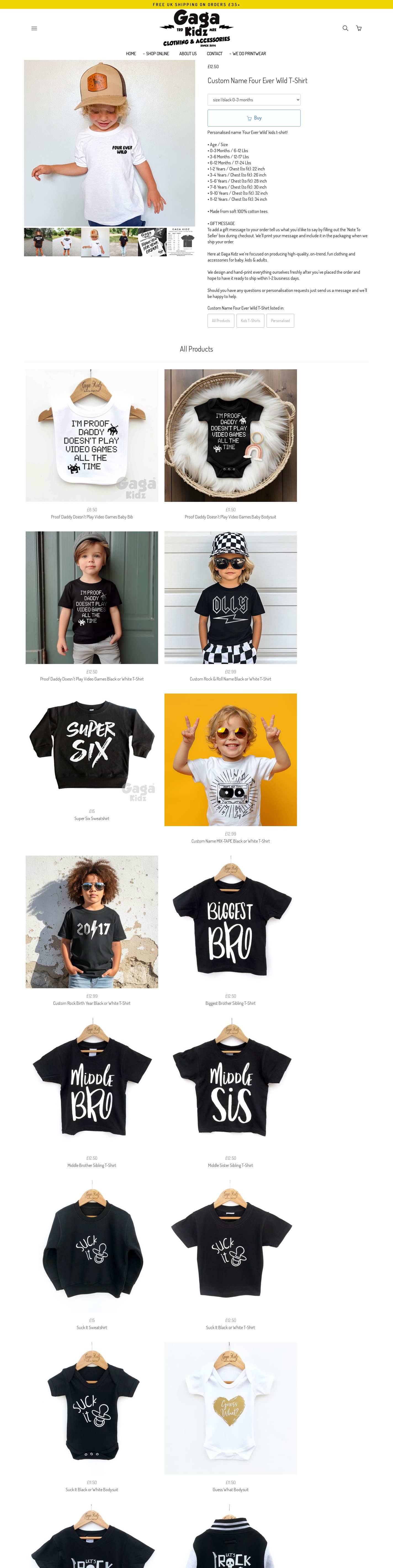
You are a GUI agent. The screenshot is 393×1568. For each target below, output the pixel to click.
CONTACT (214, 57)
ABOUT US (188, 57)
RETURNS (170, 1427)
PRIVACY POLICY (202, 1427)
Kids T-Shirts (250, 320)
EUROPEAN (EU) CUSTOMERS (251, 1427)
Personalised (280, 320)
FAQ (148, 1427)
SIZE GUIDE (125, 1427)
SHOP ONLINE (157, 57)
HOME (131, 57)
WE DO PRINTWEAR (249, 57)
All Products (221, 320)
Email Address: (165, 1455)
